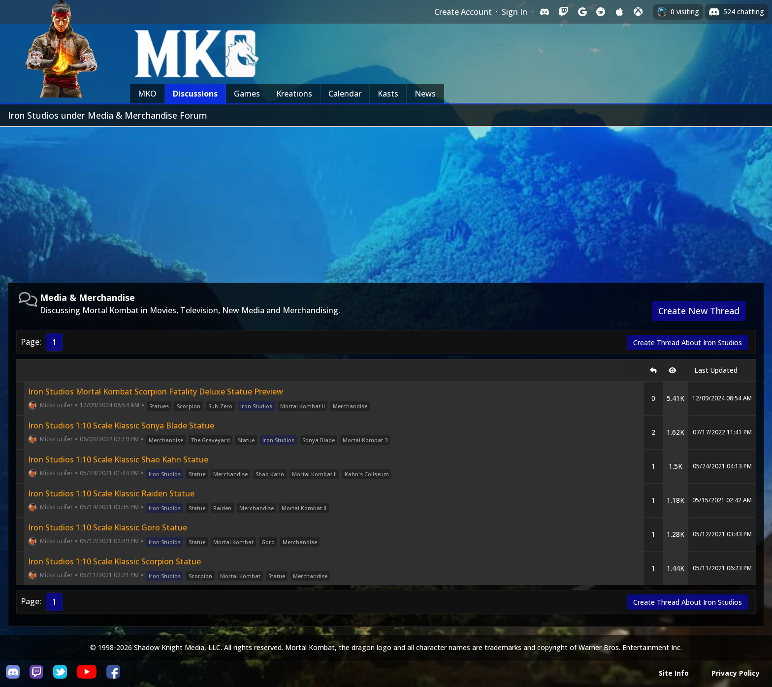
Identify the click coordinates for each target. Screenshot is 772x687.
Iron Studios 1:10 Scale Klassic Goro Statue (107, 527)
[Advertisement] (386, 201)
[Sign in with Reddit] (600, 11)
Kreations (294, 93)
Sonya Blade (318, 440)
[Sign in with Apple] (619, 11)
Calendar (344, 93)
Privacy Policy (735, 673)
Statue (246, 440)
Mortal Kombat (233, 542)
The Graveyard (210, 440)
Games (247, 93)
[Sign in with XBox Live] (638, 11)
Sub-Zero (220, 406)
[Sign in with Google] (582, 11)
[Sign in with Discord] (544, 11)
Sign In (514, 11)
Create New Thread (699, 311)
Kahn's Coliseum (367, 474)
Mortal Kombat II (302, 406)
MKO (147, 93)
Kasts (388, 93)
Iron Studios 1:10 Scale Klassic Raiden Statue (111, 493)
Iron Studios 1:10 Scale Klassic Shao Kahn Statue (118, 459)
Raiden (222, 508)
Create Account (463, 11)
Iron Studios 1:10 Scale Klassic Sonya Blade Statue (121, 425)
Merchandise (350, 406)
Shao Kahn (270, 474)
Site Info (674, 673)
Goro (268, 542)
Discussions (195, 93)
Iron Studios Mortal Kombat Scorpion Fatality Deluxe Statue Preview (155, 391)
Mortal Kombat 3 (365, 440)
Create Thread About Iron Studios (687, 342)
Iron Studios (256, 406)
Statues (159, 406)
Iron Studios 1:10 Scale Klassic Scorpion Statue (114, 561)
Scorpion (188, 406)
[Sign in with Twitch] (563, 11)
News (425, 93)
